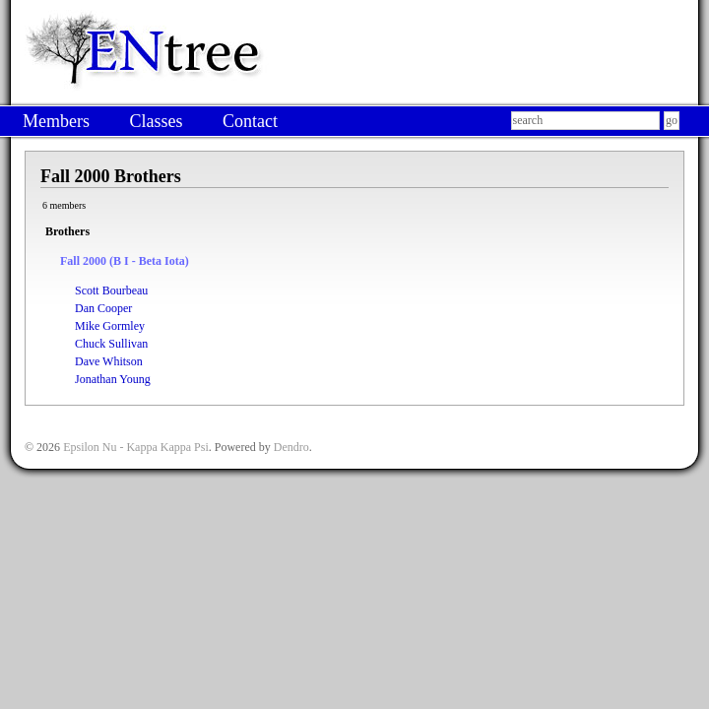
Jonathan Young (113, 379)
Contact (250, 121)
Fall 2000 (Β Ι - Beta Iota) (124, 261)
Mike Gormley (110, 326)
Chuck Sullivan (111, 344)
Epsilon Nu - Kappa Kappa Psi (136, 447)
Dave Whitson (109, 361)
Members (56, 121)
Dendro (291, 447)
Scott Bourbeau (111, 290)
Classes (155, 121)
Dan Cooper (103, 308)
